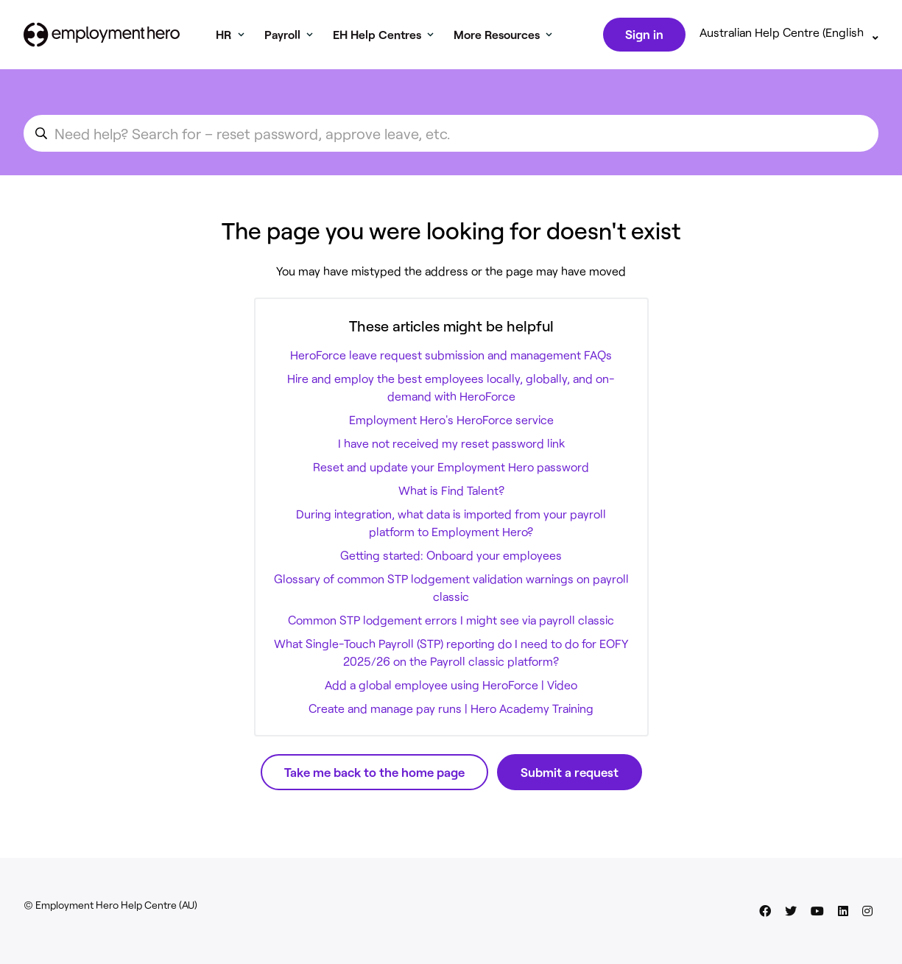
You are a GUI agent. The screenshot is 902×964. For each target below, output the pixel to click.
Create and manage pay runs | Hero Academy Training (451, 711)
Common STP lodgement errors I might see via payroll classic (451, 623)
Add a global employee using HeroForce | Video (451, 687)
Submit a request (570, 774)
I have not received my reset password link (451, 446)
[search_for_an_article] (451, 136)
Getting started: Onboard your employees (451, 558)
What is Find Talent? (451, 493)
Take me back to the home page (374, 774)
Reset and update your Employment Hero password (451, 469)
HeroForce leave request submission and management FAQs (451, 358)
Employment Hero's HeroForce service (451, 422)
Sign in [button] (643, 35)
